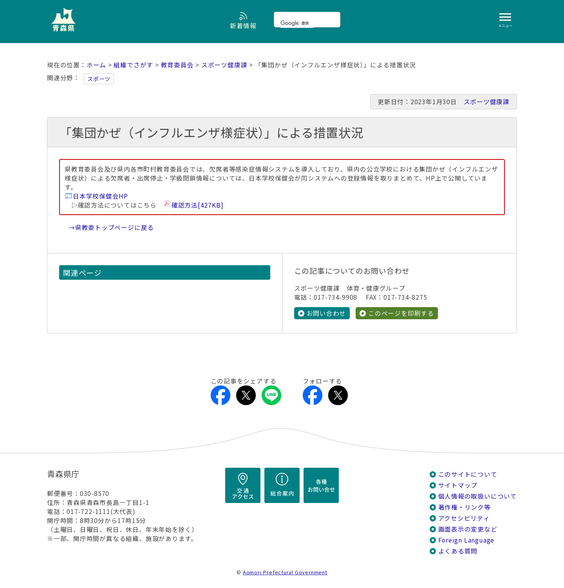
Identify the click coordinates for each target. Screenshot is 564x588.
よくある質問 (458, 550)
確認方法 (198, 205)
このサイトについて (467, 474)
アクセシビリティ (464, 518)
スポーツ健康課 (224, 64)
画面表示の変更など (467, 529)
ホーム (96, 64)
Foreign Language (466, 540)
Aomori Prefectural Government (285, 572)
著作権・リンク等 (464, 507)
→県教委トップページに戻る (111, 227)
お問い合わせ (326, 313)
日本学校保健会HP (100, 196)
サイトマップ (458, 485)
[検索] (296, 23)
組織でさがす (133, 64)
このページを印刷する (401, 313)
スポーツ (98, 79)
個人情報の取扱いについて (477, 496)
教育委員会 (177, 64)
